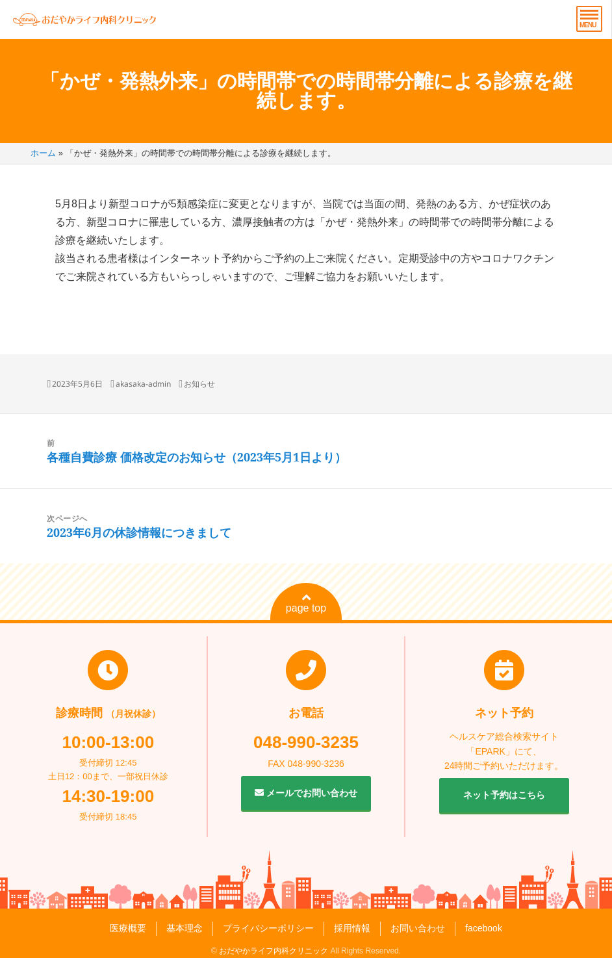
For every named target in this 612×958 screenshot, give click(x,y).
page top (306, 603)
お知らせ (199, 383)
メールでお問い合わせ (306, 793)
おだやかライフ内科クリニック (273, 950)
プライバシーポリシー (268, 928)
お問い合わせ (417, 928)
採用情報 (352, 928)
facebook (483, 928)
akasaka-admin (143, 383)
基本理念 (184, 928)
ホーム (43, 153)
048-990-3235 (306, 742)
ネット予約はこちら (504, 795)
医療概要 (128, 928)
